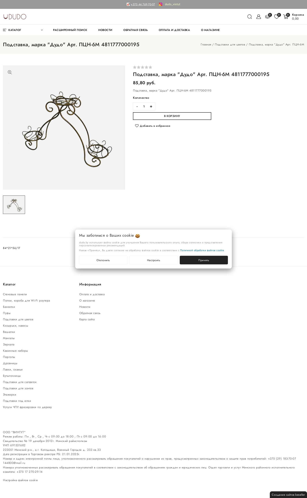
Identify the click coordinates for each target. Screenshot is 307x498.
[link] (172, 4)
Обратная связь (90, 313)
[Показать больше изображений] (10, 72)
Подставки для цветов (230, 44)
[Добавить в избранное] (152, 126)
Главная (206, 44)
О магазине (87, 300)
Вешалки (9, 332)
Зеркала (9, 344)
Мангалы (9, 338)
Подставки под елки (17, 401)
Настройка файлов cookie (20, 480)
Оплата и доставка (92, 294)
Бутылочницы (12, 376)
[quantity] (144, 106)
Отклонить (103, 260)
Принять (203, 260)
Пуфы (7, 313)
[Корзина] (298, 17)
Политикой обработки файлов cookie (202, 250)
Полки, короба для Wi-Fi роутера (27, 300)
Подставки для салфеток (20, 382)
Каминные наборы (16, 351)
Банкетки (9, 307)
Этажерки (10, 394)
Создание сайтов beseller (288, 495)
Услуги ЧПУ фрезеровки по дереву (28, 407)
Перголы (9, 357)
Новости (85, 307)
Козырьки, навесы (16, 325)
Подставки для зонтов (18, 388)
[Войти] (258, 16)
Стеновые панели (15, 294)
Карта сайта (87, 319)
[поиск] (249, 16)
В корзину (172, 116)
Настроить (153, 260)
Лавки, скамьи (13, 369)
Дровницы (11, 363)
